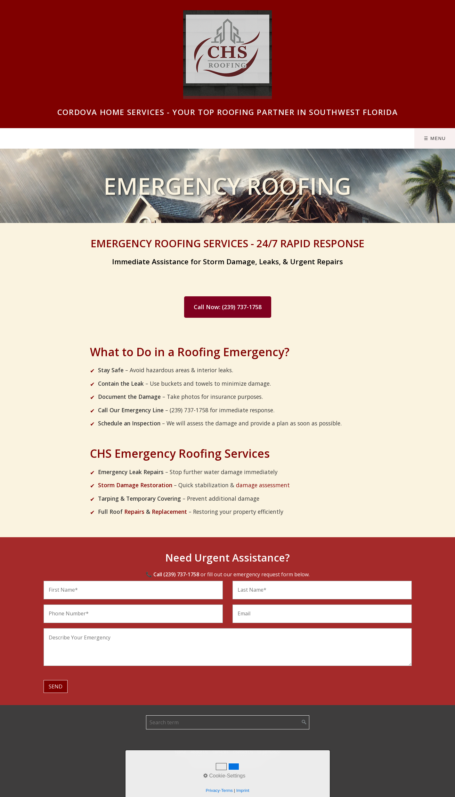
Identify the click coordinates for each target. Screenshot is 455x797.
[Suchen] (304, 722)
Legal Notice (268, 752)
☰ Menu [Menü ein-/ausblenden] (435, 138)
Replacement (169, 511)
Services (220, 752)
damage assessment (263, 485)
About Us (199, 752)
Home (180, 752)
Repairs (134, 511)
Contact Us (243, 752)
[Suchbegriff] (227, 722)
